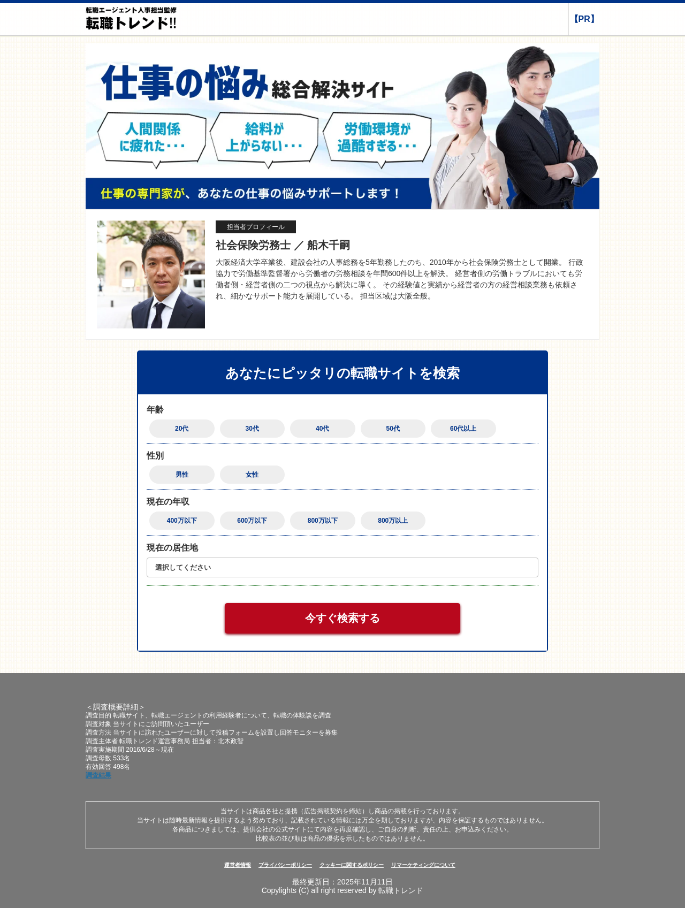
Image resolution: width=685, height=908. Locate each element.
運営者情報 (237, 865)
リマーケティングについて (423, 865)
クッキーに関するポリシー (351, 865)
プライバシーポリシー (285, 865)
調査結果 (98, 775)
